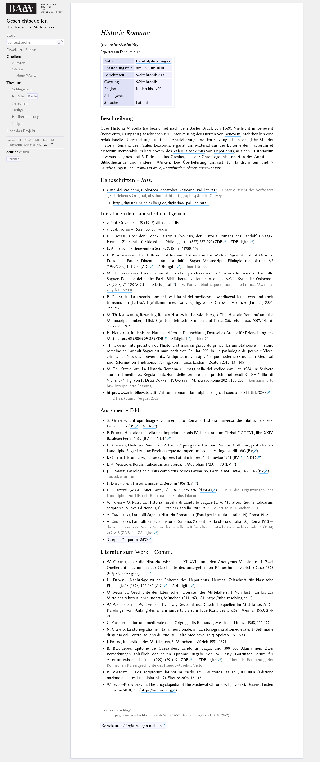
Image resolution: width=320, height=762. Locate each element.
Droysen (119, 236)
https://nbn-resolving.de (227, 597)
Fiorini (116, 502)
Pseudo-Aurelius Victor (184, 665)
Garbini (181, 380)
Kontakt (48, 140)
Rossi (136, 502)
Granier (120, 345)
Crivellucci (120, 514)
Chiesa (117, 296)
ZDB (218, 241)
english (24, 152)
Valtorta (120, 672)
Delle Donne (155, 380)
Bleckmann (122, 648)
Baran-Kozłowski (126, 684)
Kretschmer (129, 273)
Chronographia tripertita (223, 156)
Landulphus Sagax (153, 61)
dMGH (206, 490)
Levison (150, 604)
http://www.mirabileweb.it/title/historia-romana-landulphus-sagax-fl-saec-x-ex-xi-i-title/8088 (186, 392)
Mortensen (126, 255)
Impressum (14, 144)
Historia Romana (115, 145)
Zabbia (202, 380)
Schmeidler (130, 527)
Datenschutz (33, 144)
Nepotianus (224, 151)
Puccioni (119, 622)
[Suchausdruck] (31, 42)
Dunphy (253, 684)
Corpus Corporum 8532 (128, 539)
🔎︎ (60, 42)
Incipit (17, 123)
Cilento (118, 629)
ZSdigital (179, 338)
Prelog (115, 641)
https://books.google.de (128, 573)
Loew (120, 248)
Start (10, 35)
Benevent (265, 128)
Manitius (120, 592)
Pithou (116, 432)
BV (132, 426)
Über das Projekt (20, 130)
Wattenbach (123, 604)
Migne (119, 470)
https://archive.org (156, 690)
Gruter (116, 457)
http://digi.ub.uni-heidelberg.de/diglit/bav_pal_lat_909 (159, 203)
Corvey (215, 195)
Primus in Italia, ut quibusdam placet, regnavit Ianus (178, 168)
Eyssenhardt (121, 483)
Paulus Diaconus (155, 145)
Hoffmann (120, 332)
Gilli (187, 362)
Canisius (119, 445)
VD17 (251, 457)
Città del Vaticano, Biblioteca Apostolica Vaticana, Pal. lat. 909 (162, 190)
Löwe (171, 604)
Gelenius (119, 420)
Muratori (123, 464)
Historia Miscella (126, 128)
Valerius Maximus (189, 151)
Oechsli (119, 561)
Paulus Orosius (170, 156)
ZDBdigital (239, 241)
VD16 (147, 426)
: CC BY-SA (18, 140)
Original (139, 195)
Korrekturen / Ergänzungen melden (132, 725)
